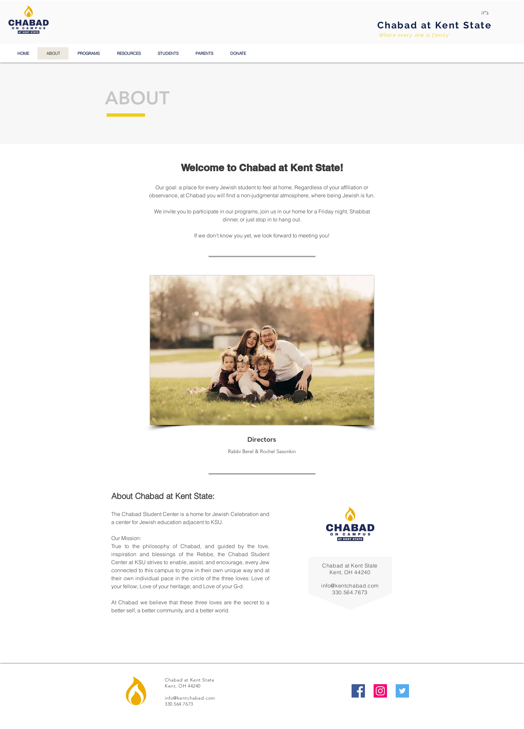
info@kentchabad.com (350, 585)
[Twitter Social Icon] (402, 691)
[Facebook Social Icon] (358, 691)
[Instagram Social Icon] (380, 691)
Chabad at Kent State (434, 25)
